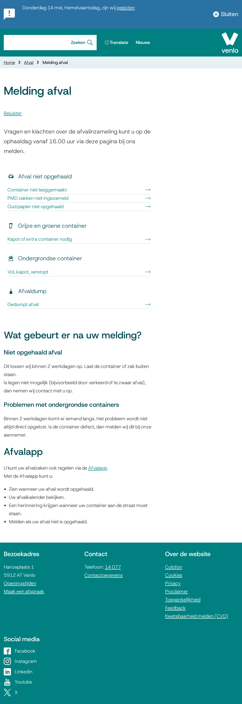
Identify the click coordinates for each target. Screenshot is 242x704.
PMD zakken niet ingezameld (78, 198)
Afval (28, 62)
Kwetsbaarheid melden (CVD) (196, 616)
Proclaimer (176, 591)
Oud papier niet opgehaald (78, 207)
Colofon (173, 567)
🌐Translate (116, 42)
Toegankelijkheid (182, 600)
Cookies (173, 575)
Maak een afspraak (24, 591)
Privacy (173, 583)
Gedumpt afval (78, 304)
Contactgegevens (103, 575)
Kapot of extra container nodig (78, 239)
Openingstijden (20, 583)
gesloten (125, 8)
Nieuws (143, 42)
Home (9, 62)
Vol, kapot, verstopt (78, 272)
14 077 (113, 567)
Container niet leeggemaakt (78, 190)
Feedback (175, 608)
